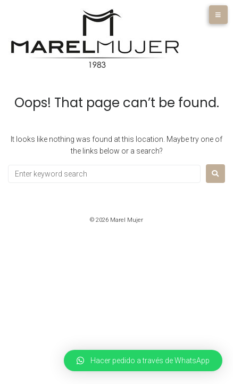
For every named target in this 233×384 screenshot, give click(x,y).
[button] (143, 360)
